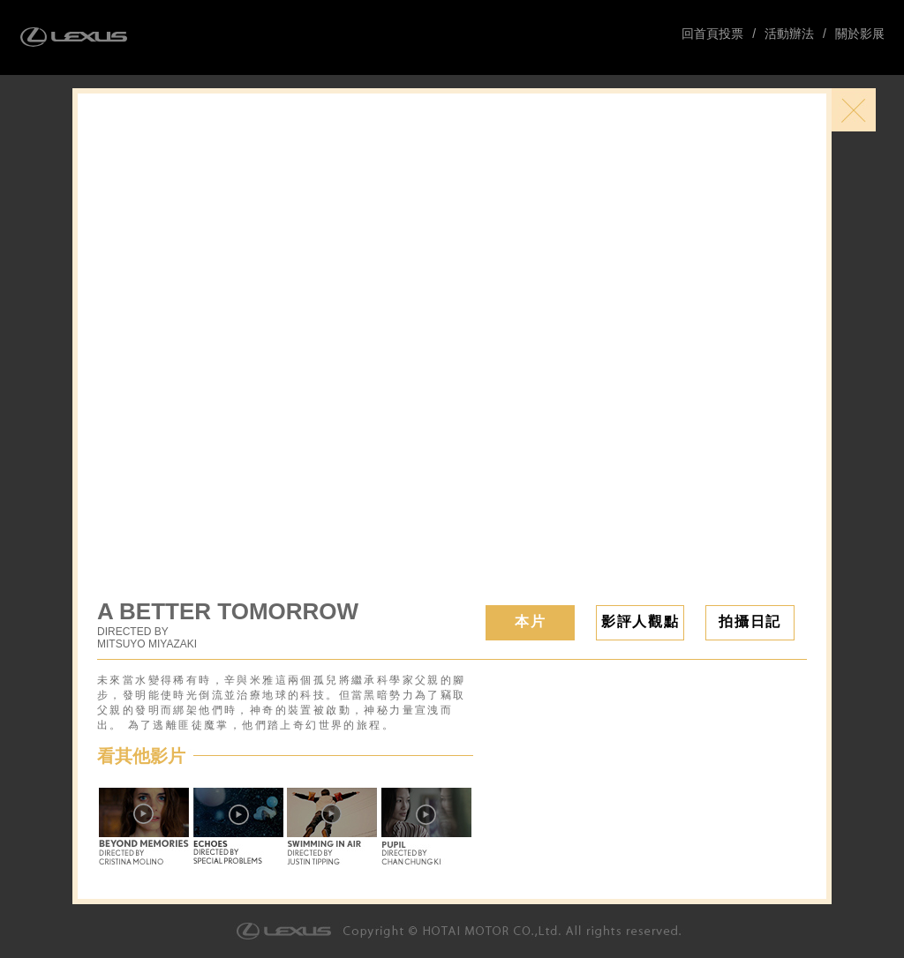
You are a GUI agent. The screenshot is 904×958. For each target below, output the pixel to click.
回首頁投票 (712, 33)
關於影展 (860, 33)
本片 (530, 621)
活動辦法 (789, 33)
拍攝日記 (749, 621)
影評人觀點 (640, 621)
